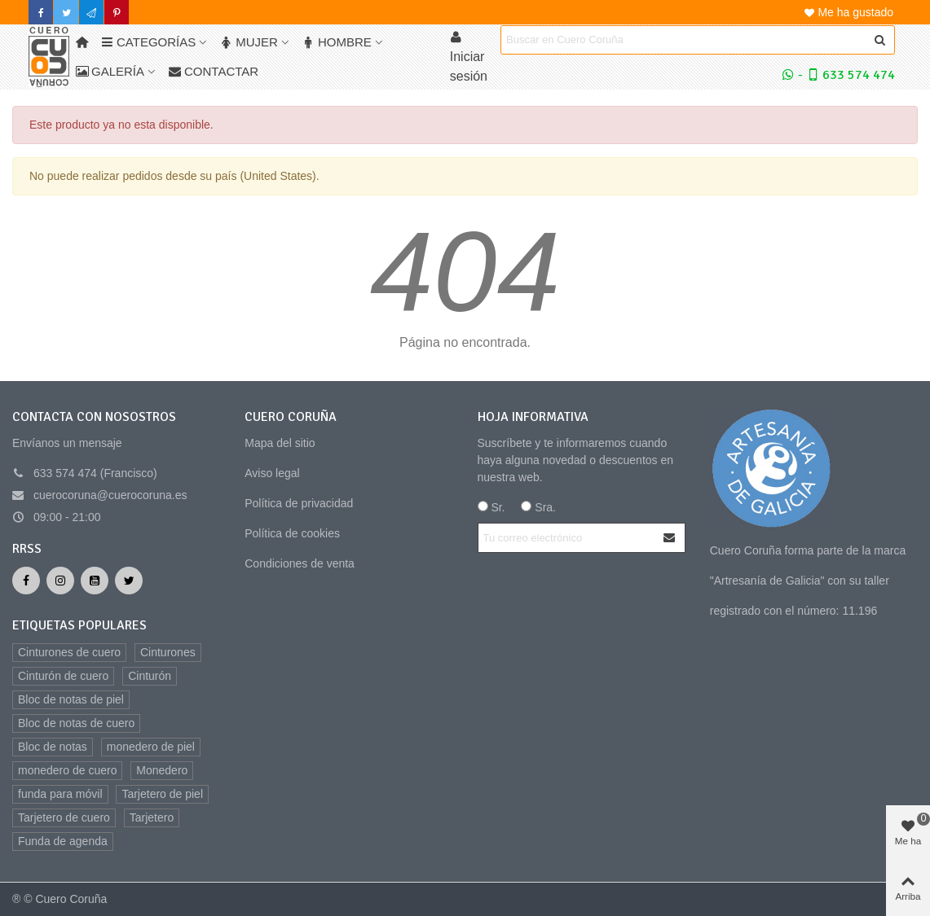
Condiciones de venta (300, 563)
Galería (110, 71)
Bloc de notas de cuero (76, 723)
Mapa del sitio (280, 442)
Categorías (148, 42)
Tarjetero (152, 817)
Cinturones (168, 652)
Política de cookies (292, 533)
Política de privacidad (299, 503)
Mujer (249, 42)
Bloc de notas (52, 746)
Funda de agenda (63, 841)
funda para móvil (60, 793)
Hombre (337, 42)
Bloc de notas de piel (71, 699)
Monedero (161, 770)
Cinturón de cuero (63, 675)
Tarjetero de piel (162, 793)
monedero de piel (151, 746)
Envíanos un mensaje (67, 442)
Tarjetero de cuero (64, 817)
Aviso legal (272, 473)
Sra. (538, 507)
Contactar (213, 71)
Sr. (491, 507)
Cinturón (149, 675)
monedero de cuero (67, 770)
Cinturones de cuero (69, 652)
